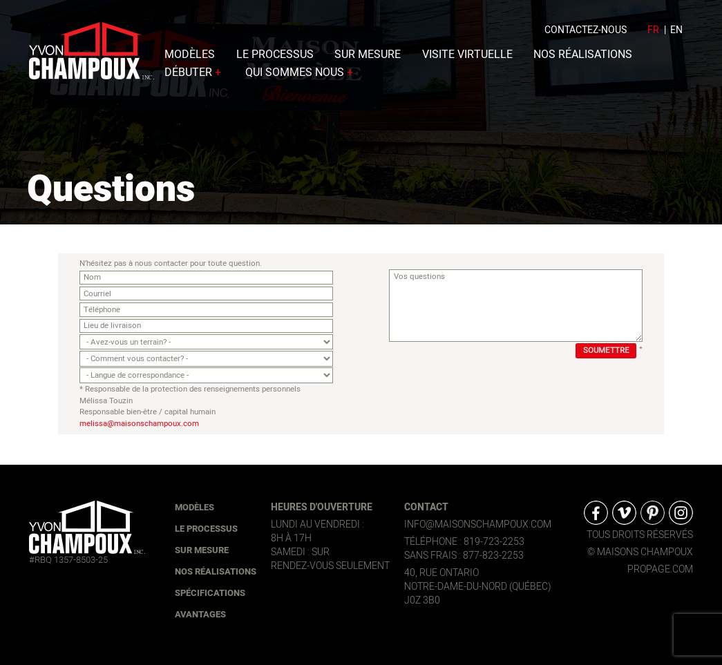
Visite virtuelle (467, 58)
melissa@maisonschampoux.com (139, 424)
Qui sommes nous (300, 76)
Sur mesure (367, 58)
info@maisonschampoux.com (477, 524)
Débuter (194, 76)
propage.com (660, 570)
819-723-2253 (494, 541)
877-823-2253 (493, 555)
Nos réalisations (582, 58)
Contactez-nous (585, 34)
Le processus (275, 58)
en (676, 34)
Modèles (189, 58)
